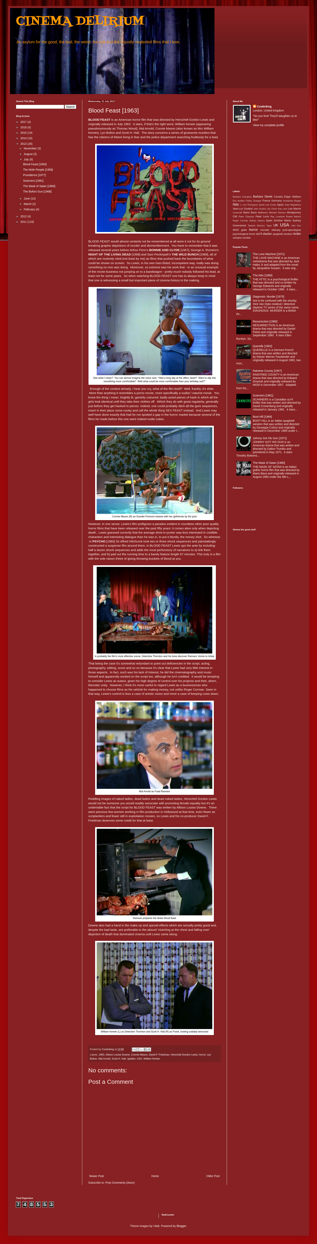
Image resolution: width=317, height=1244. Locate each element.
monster (264, 230)
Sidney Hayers (257, 220)
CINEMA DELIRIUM (80, 21)
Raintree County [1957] (267, 370)
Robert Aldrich (293, 216)
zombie (246, 237)
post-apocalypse (291, 230)
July (26, 159)
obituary (275, 230)
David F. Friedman (159, 1054)
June (27, 198)
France (266, 200)
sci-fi (259, 233)
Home (155, 1176)
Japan (280, 204)
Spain (269, 220)
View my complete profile (268, 125)
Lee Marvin (294, 208)
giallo (244, 230)
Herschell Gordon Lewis (184, 1054)
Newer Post (96, 1176)
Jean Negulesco (293, 205)
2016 (23, 127)
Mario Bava (250, 212)
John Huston (259, 209)
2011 (23, 221)
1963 (101, 1054)
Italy (236, 204)
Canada (278, 196)
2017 (23, 122)
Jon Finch (272, 209)
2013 (23, 143)
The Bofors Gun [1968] (37, 191)
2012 (23, 216)
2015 (23, 132)
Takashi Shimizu (256, 225)
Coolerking (264, 106)
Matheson (263, 212)
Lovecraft (237, 212)
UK (275, 225)
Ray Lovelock (277, 216)
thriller (297, 233)
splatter (131, 1058)
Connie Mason (139, 1054)
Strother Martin (282, 220)
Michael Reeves (277, 212)
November (30, 148)
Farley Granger (253, 201)
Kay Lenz (283, 209)
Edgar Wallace (292, 196)
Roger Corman (240, 220)
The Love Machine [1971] (268, 254)
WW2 (236, 230)
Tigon (269, 225)
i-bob (156, 1226)
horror (202, 1054)
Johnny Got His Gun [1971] (270, 438)
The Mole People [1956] (38, 169)
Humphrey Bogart (292, 201)
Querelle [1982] (262, 346)
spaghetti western (283, 234)
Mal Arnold (105, 1058)
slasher (267, 233)
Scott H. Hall (119, 1058)
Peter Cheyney (246, 216)
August (28, 154)
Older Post (213, 1176)
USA (139, 1058)
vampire (237, 237)
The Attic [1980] (262, 275)
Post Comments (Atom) (120, 1182)
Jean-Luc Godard (242, 208)
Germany (276, 200)
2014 (23, 138)
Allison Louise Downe (118, 1054)
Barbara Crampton (242, 197)
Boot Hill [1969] (262, 416)
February (30, 209)
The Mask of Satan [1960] (39, 186)
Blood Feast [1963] (35, 164)
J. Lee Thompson (249, 205)
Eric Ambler (239, 201)
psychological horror (244, 234)
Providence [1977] (34, 175)
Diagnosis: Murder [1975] (268, 296)
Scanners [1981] (33, 180)
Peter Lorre (262, 216)
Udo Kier (296, 225)
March (28, 204)
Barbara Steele (262, 196)
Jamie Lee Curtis (267, 205)
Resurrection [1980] (265, 321)
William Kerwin (151, 1058)
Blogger (181, 1226)
